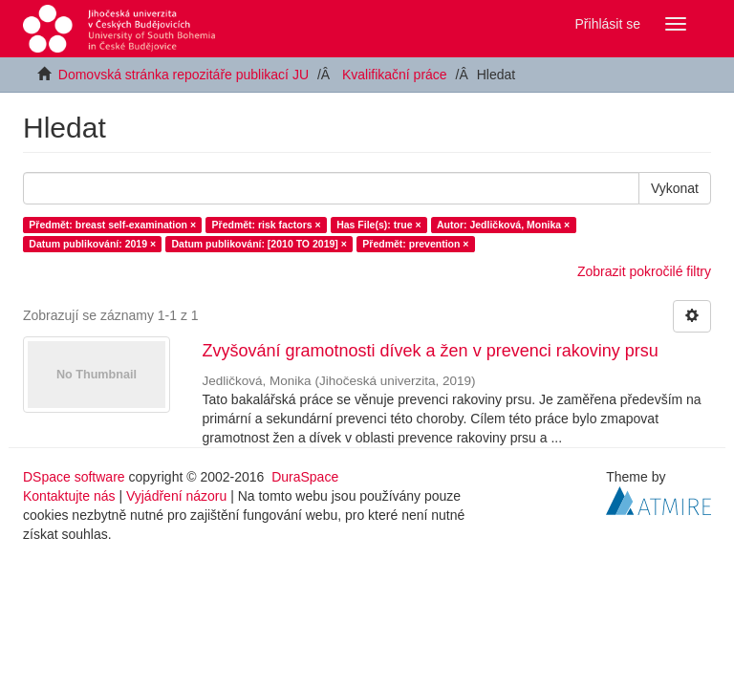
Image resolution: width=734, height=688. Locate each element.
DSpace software (74, 476)
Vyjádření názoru (176, 496)
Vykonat (675, 188)
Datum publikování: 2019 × (92, 243)
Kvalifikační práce (394, 74)
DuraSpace (304, 476)
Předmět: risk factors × (266, 224)
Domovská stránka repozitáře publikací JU (183, 74)
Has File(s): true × (378, 224)
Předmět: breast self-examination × (112, 224)
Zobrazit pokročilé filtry (644, 271)
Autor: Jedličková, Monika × (503, 224)
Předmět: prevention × (415, 243)
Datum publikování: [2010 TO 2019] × (259, 243)
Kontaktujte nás (69, 496)
